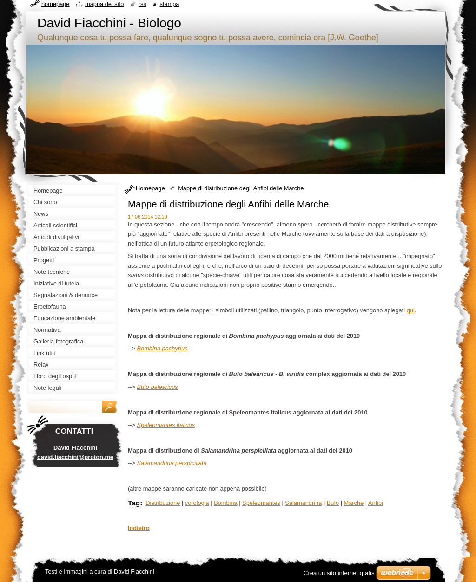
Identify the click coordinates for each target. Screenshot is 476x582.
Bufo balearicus (157, 386)
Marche (354, 502)
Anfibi (375, 502)
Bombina (226, 502)
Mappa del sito (104, 3)
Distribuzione (162, 502)
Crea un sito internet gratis (339, 572)
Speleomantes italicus (166, 424)
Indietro (139, 527)
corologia (197, 502)
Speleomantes (261, 502)
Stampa (169, 3)
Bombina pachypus (162, 348)
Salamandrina (303, 502)
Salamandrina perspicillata (172, 462)
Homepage (150, 188)
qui (411, 310)
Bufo (333, 502)
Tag (134, 503)
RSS (142, 3)
